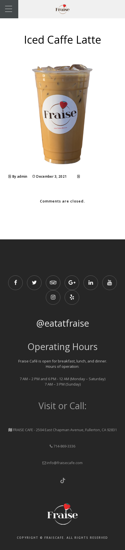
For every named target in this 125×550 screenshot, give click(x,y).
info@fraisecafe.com (65, 462)
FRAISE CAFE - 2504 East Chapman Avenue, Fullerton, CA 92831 (65, 429)
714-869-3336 (64, 446)
